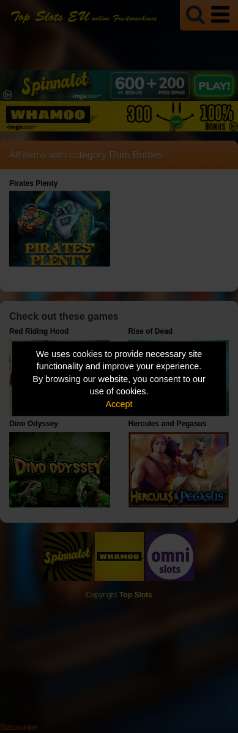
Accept (119, 403)
